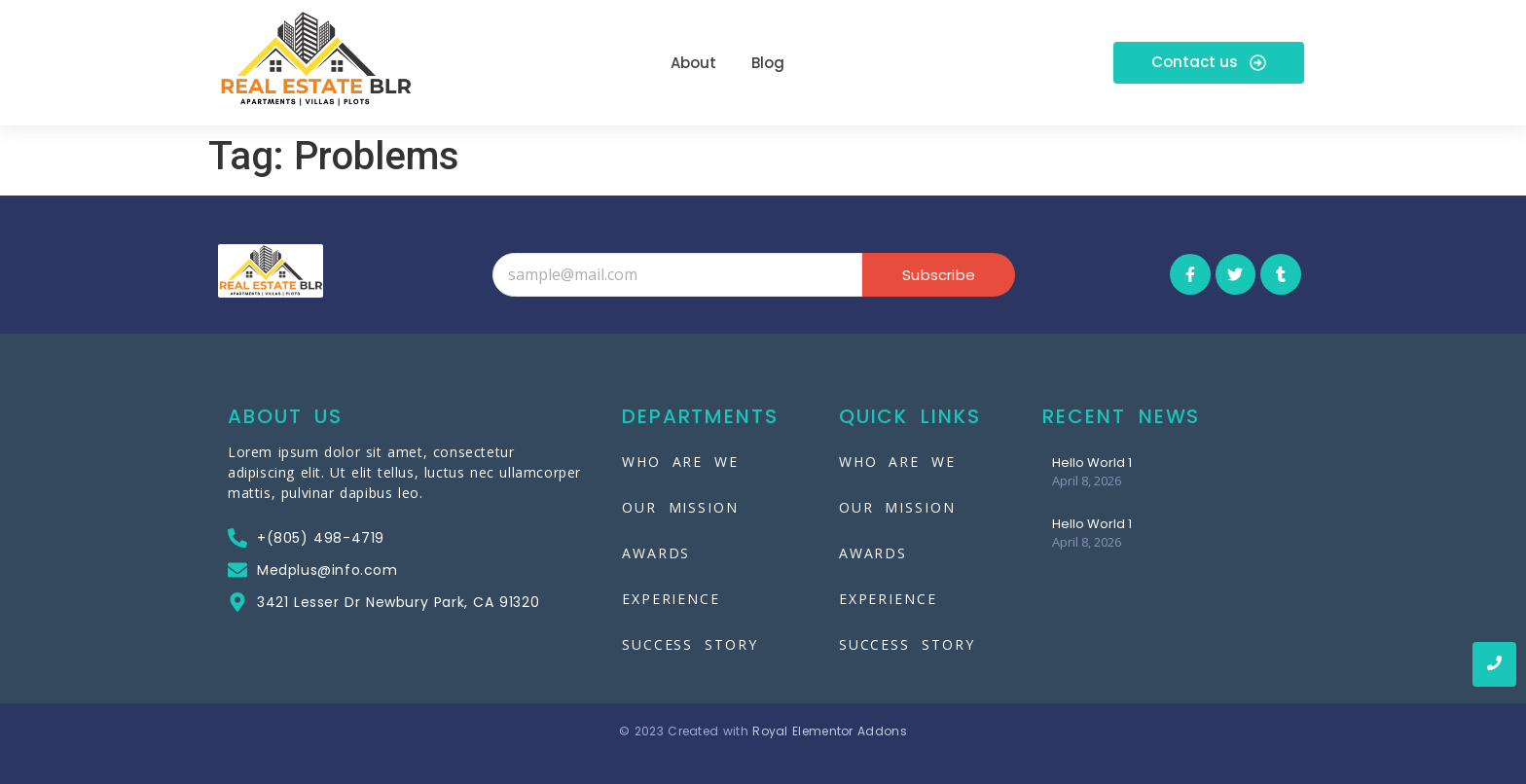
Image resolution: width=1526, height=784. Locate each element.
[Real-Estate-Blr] (315, 59)
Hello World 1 (1092, 463)
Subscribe (938, 275)
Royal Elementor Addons (829, 731)
